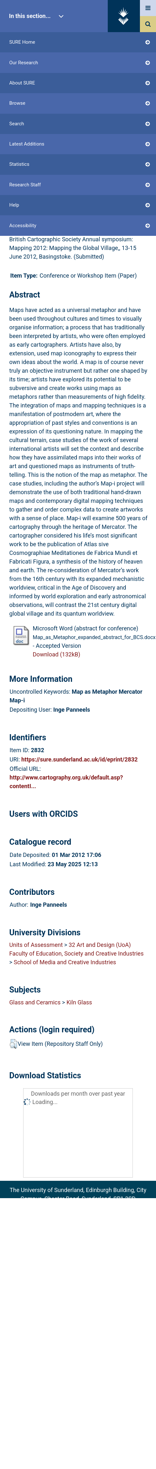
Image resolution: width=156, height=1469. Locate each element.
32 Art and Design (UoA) (100, 944)
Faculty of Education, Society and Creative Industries (76, 953)
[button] (13, 1044)
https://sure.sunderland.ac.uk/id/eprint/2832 (79, 759)
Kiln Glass (79, 1002)
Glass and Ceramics (35, 1002)
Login (28, 153)
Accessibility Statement (78, 1242)
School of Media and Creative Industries (65, 962)
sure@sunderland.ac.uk (86, 1207)
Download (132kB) (56, 654)
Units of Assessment (36, 944)
